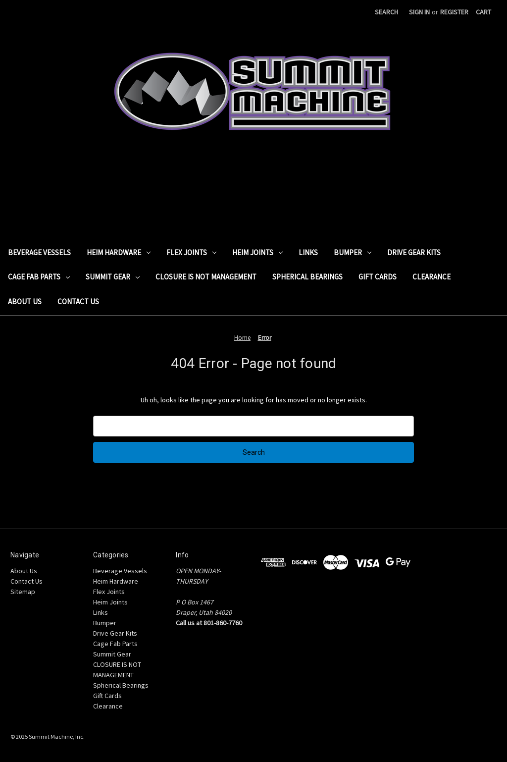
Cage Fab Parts (39, 276)
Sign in (419, 11)
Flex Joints (191, 252)
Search (386, 11)
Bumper (352, 252)
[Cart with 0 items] (483, 12)
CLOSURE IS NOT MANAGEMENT (205, 276)
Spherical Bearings (307, 276)
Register (454, 11)
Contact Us (78, 301)
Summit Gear (113, 276)
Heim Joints (257, 252)
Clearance (431, 276)
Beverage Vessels (39, 252)
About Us (25, 301)
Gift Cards (377, 276)
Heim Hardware (119, 252)
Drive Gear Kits (414, 252)
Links (308, 252)
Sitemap (22, 591)
